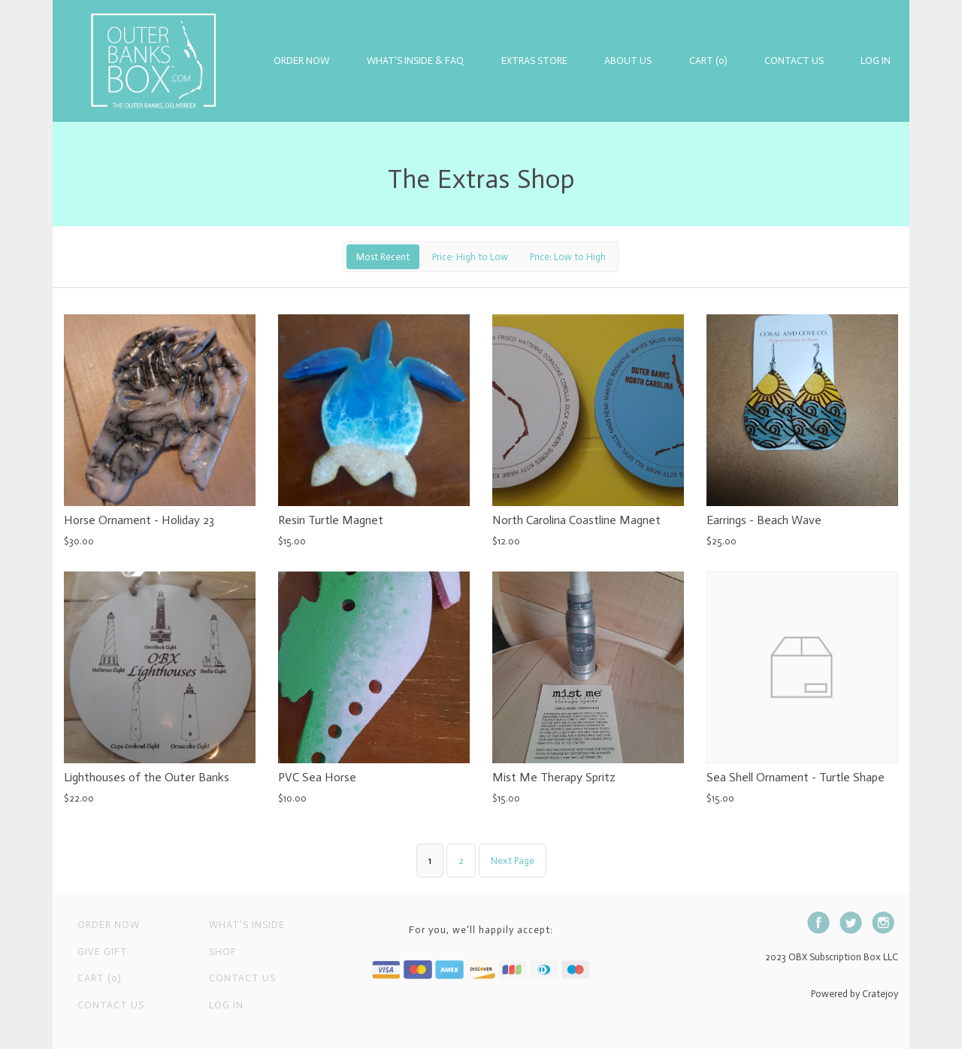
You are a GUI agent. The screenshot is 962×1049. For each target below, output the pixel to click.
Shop (222, 951)
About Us (628, 60)
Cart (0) (708, 60)
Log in (876, 60)
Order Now (301, 60)
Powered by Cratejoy (854, 993)
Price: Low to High (568, 256)
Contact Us (794, 60)
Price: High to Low (470, 256)
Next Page (512, 860)
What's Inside (247, 924)
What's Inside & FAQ (415, 60)
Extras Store (534, 60)
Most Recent (383, 256)
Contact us (242, 978)
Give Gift (102, 951)
